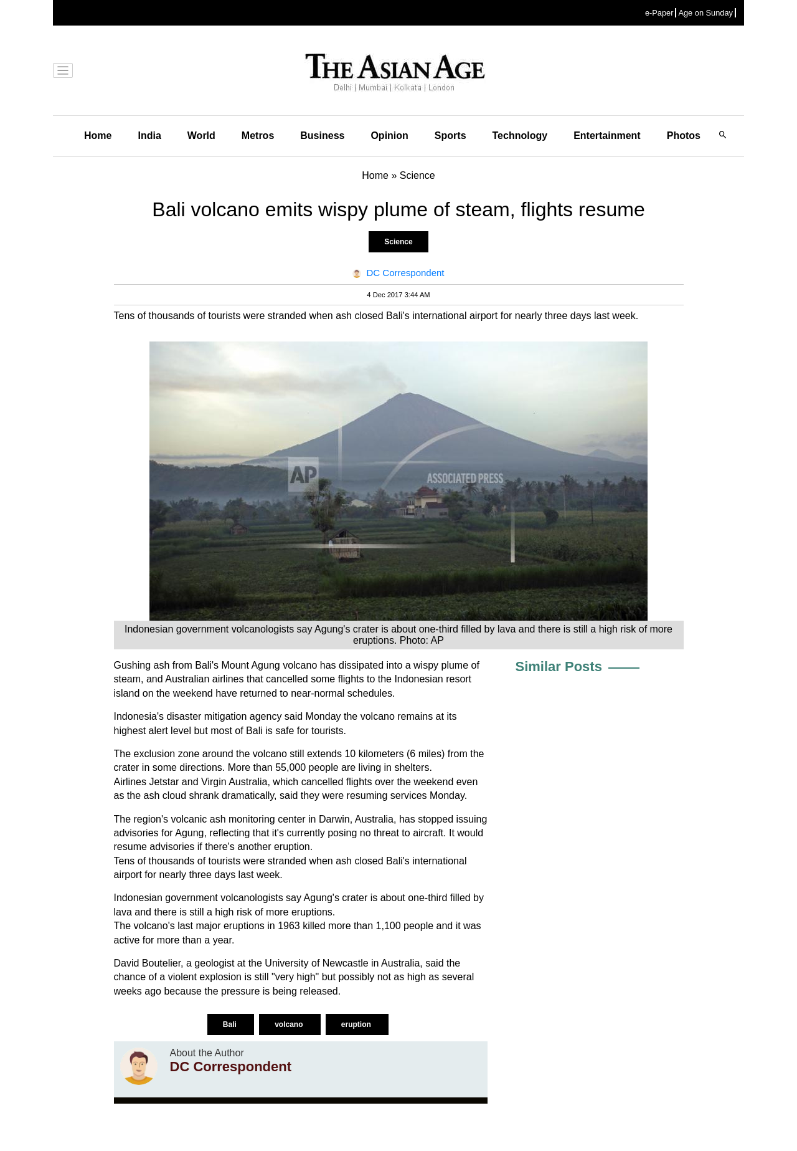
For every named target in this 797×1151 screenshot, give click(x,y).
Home (97, 135)
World (201, 135)
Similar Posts (559, 666)
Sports (450, 135)
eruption (357, 1024)
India (149, 135)
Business (322, 135)
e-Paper (659, 12)
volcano (290, 1024)
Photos (683, 135)
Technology (520, 135)
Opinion (389, 135)
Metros (258, 135)
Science (398, 241)
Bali (230, 1024)
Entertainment (607, 135)
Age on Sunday (705, 12)
